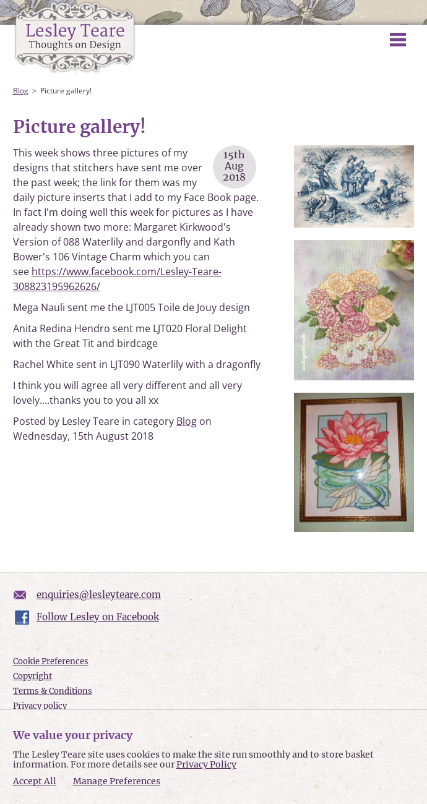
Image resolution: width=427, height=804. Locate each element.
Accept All (34, 781)
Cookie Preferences (50, 661)
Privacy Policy (206, 764)
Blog (20, 90)
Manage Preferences (116, 781)
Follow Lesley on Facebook (98, 617)
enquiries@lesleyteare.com (99, 595)
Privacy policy (40, 706)
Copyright (32, 676)
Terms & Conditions (52, 691)
